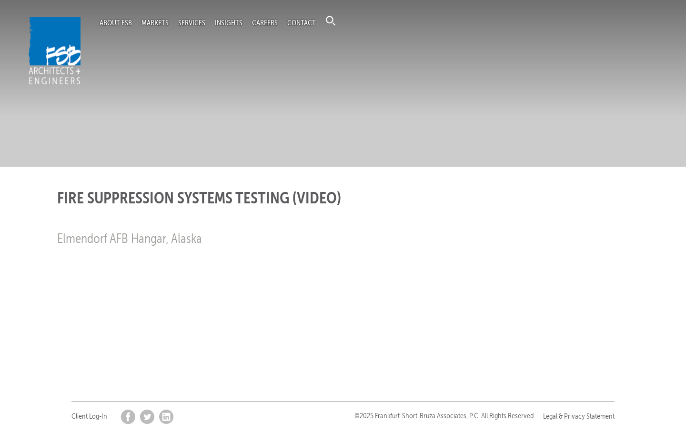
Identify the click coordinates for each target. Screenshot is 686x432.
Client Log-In (89, 416)
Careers (265, 22)
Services (191, 22)
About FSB (116, 22)
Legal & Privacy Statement (579, 416)
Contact (301, 22)
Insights (228, 22)
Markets (155, 22)
